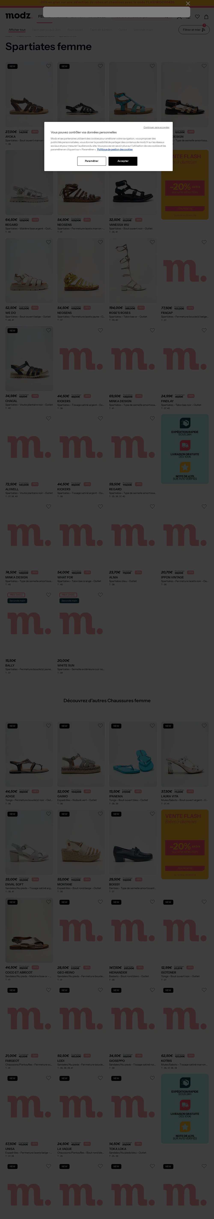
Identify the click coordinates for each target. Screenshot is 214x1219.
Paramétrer (91, 161)
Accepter (123, 161)
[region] (108, 146)
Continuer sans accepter (156, 127)
